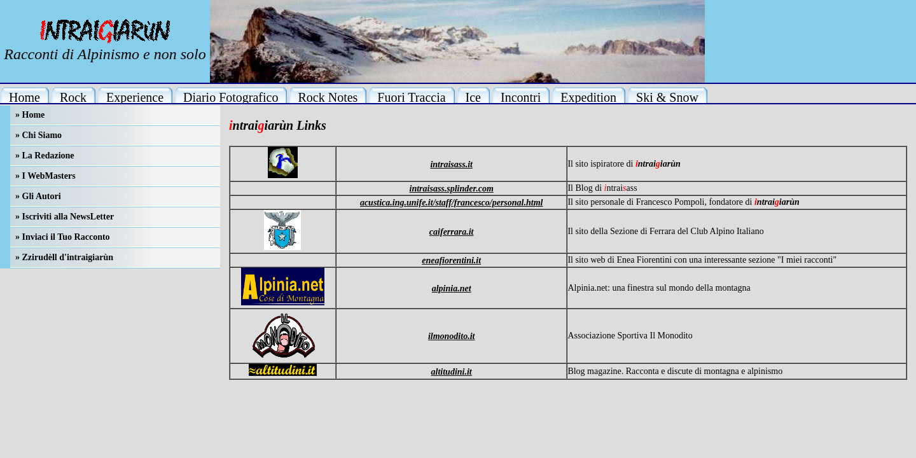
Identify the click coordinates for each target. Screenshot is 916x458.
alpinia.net (451, 288)
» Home (30, 115)
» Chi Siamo (38, 135)
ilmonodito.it (451, 336)
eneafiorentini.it (451, 260)
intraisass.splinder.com (452, 188)
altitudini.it (451, 372)
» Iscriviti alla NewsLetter (64, 216)
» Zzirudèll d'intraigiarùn (64, 257)
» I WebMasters (45, 176)
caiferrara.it (451, 232)
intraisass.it (451, 164)
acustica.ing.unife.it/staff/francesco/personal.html (451, 202)
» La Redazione (44, 155)
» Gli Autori (38, 196)
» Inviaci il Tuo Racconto (62, 237)
